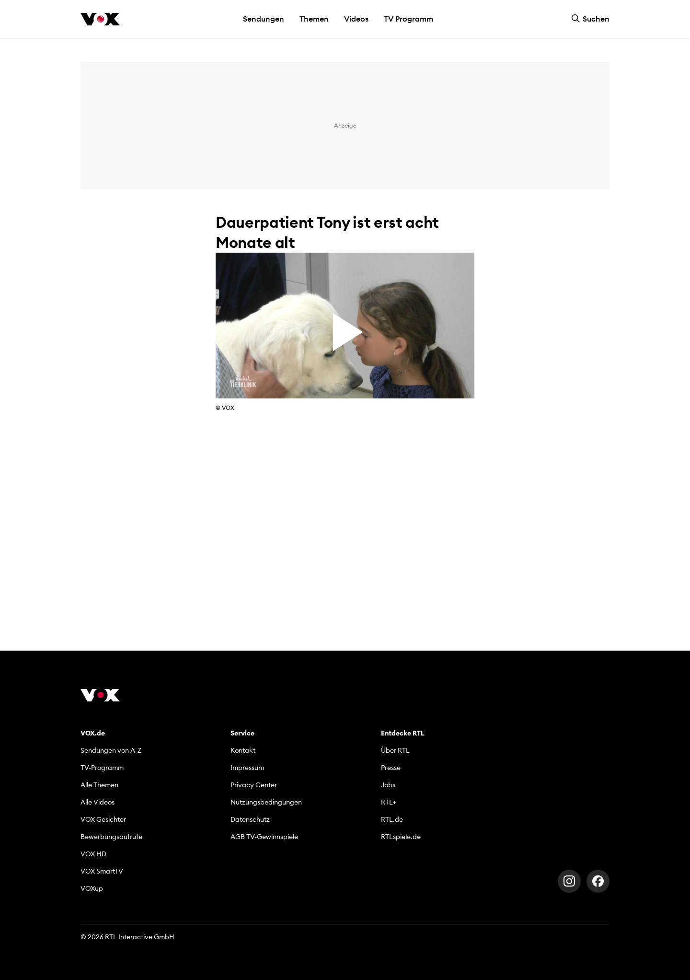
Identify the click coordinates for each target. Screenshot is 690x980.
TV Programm (408, 18)
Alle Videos (97, 802)
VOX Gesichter (103, 819)
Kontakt (242, 750)
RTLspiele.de (401, 836)
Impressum (247, 767)
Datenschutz (250, 819)
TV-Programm (102, 767)
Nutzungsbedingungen (266, 802)
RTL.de (392, 819)
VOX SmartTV (101, 871)
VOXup (91, 888)
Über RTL (395, 750)
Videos (356, 18)
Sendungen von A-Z (110, 750)
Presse (391, 767)
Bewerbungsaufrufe (111, 836)
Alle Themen (99, 785)
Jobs (388, 785)
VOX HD (93, 854)
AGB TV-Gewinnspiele (264, 836)
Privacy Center (253, 785)
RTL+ (388, 802)
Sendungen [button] (263, 18)
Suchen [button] (590, 18)
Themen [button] (314, 18)
